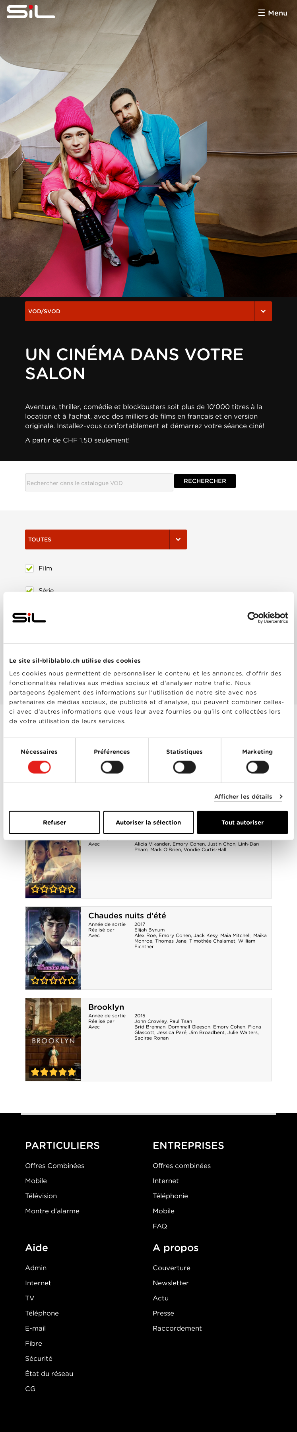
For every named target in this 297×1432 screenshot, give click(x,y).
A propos (176, 1247)
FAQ (160, 1226)
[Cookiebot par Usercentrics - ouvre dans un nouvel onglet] (253, 618)
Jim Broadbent (207, 1032)
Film (38, 568)
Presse (163, 1313)
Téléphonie (170, 1196)
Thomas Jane (170, 941)
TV (30, 1298)
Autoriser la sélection (148, 822)
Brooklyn (106, 1007)
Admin (36, 1268)
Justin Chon (221, 844)
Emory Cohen (189, 844)
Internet (166, 1181)
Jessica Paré (171, 1032)
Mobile (36, 1181)
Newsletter (171, 1283)
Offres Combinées (54, 1166)
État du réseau (49, 1374)
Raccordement (177, 1328)
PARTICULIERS (62, 1145)
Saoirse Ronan (151, 1038)
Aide (36, 1247)
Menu (277, 13)
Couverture (171, 1268)
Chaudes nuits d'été (127, 915)
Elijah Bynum (149, 930)
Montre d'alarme (52, 1211)
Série (39, 591)
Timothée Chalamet (212, 941)
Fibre (33, 1343)
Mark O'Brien (165, 849)
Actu (161, 1298)
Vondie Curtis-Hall (205, 849)
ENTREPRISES (188, 1145)
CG (30, 1389)
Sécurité (38, 1358)
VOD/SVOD (148, 311)
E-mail (35, 1328)
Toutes (106, 539)
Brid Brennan (149, 1027)
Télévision (41, 1196)
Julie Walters (242, 1032)
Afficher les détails (243, 796)
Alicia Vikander (152, 844)
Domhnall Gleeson (189, 1027)
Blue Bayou (53, 856)
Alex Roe (145, 935)
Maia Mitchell (235, 935)
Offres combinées (182, 1166)
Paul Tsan (180, 1021)
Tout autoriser (242, 822)
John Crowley (150, 1021)
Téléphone (42, 1313)
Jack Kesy (205, 935)
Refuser (54, 822)
